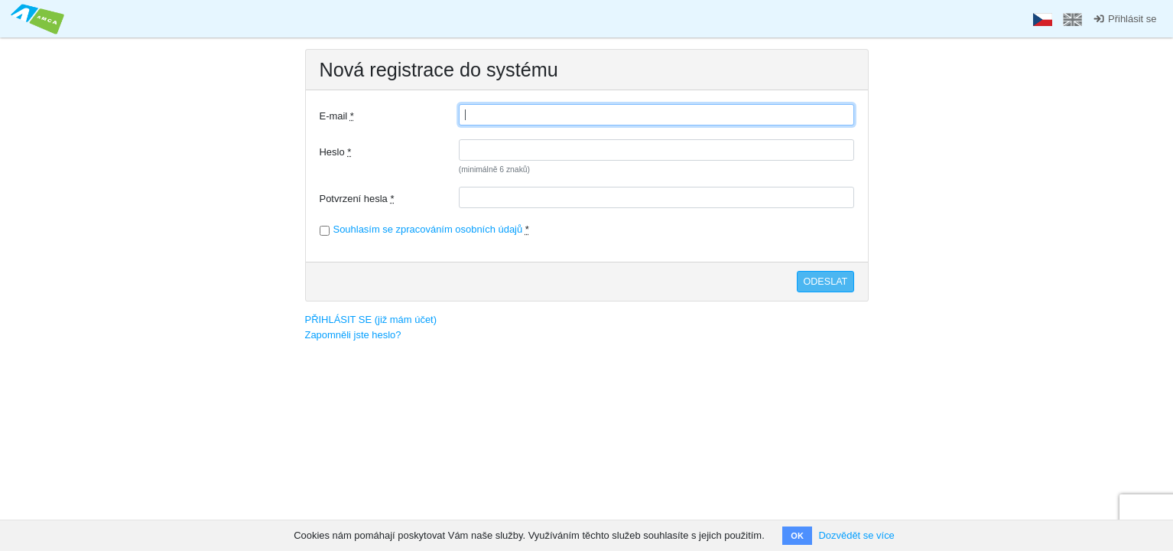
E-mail (337, 116)
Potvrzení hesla (357, 198)
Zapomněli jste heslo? (353, 335)
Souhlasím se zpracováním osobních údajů (428, 229)
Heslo (336, 152)
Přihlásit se (1124, 18)
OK (797, 535)
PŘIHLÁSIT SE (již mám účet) (371, 319)
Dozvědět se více (856, 535)
